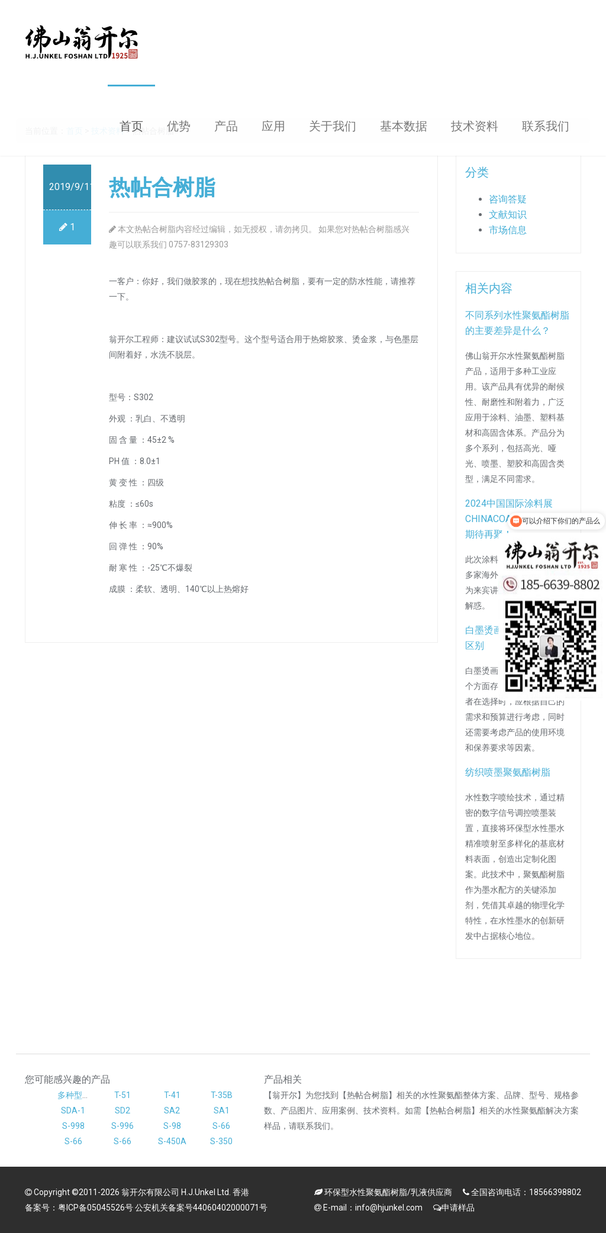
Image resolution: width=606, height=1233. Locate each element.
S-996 (122, 1126)
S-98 (172, 1126)
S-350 (221, 1141)
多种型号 (74, 1095)
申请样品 (458, 1207)
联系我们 (545, 126)
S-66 (221, 1126)
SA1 (222, 1110)
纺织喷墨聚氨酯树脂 (507, 772)
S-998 (73, 1126)
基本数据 (403, 126)
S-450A (172, 1141)
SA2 (172, 1110)
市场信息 (508, 230)
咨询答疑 (508, 199)
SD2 (122, 1110)
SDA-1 (73, 1110)
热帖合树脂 (162, 187)
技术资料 (474, 126)
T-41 (172, 1095)
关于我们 (332, 126)
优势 (179, 126)
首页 (131, 126)
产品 (226, 126)
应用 (273, 126)
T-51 (122, 1095)
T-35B (222, 1095)
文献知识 (508, 214)
